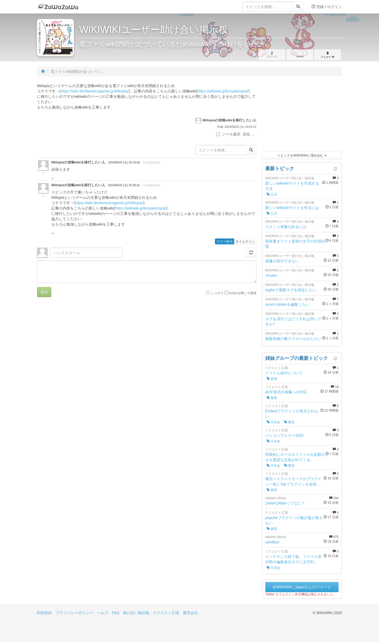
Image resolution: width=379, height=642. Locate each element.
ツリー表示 (225, 241)
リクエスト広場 (166, 613)
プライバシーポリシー (74, 613)
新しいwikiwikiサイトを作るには (292, 208)
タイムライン (245, 241)
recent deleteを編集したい (287, 304)
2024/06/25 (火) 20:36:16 (124, 185)
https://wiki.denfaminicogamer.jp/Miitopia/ (95, 91)
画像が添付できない (282, 261)
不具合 (273, 422)
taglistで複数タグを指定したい (290, 290)
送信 (44, 292)
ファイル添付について (284, 373)
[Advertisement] (302, 115)
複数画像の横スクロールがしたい (293, 339)
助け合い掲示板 (136, 613)
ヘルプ (102, 613)
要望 (272, 379)
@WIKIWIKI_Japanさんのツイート (302, 587)
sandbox (272, 542)
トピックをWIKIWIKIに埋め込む (301, 155)
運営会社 (190, 613)
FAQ (115, 613)
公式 (272, 194)
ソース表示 (228, 134)
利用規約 (44, 613)
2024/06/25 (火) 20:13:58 (124, 162)
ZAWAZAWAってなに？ (285, 503)
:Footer (271, 275)
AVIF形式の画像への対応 (286, 392)
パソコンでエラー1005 (284, 435)
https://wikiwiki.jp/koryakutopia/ (223, 91)
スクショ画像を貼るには (285, 227)
